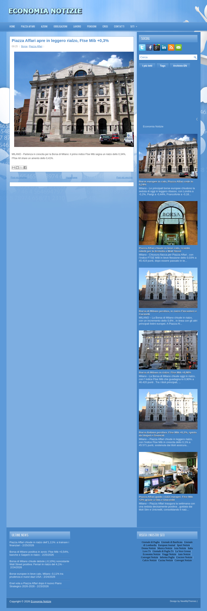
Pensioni (91, 26)
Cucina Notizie (165, 560)
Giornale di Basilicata (172, 542)
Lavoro (77, 26)
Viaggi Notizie (169, 554)
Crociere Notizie (184, 557)
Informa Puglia (167, 557)
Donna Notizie (149, 548)
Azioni (44, 26)
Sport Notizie (183, 545)
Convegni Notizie (149, 557)
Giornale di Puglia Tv (163, 551)
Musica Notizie (164, 548)
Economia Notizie (153, 126)
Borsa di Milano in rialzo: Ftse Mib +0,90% (165, 372)
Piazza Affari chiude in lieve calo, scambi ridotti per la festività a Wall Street (164, 250)
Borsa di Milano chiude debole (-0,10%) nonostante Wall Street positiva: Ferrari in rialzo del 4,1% (39, 563)
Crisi (105, 26)
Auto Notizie (184, 554)
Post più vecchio (124, 177)
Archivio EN (180, 65)
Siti (135, 25)
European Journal (166, 545)
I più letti (147, 65)
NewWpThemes (188, 601)
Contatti (119, 26)
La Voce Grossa (183, 551)
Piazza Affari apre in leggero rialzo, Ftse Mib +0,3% (60, 41)
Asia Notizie (180, 548)
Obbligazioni (60, 26)
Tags (162, 65)
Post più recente (19, 177)
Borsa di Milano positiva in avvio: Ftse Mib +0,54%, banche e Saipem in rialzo (39, 553)
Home (12, 26)
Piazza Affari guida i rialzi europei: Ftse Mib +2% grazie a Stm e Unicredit (166, 498)
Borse (24, 46)
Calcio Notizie (150, 560)
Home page (71, 177)
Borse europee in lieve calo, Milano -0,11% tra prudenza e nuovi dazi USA (36, 575)
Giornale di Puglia (150, 542)
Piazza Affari (28, 26)
